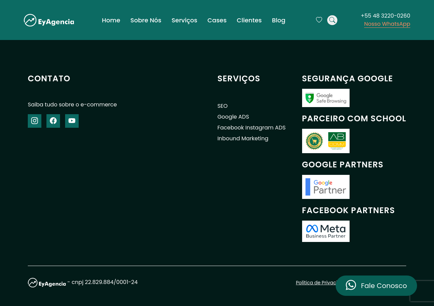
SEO (222, 106)
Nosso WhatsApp (387, 24)
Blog (278, 20)
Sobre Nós (146, 20)
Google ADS (233, 117)
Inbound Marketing (242, 138)
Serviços (184, 20)
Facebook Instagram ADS (251, 127)
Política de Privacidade (323, 282)
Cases (217, 20)
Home (111, 20)
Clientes (249, 20)
